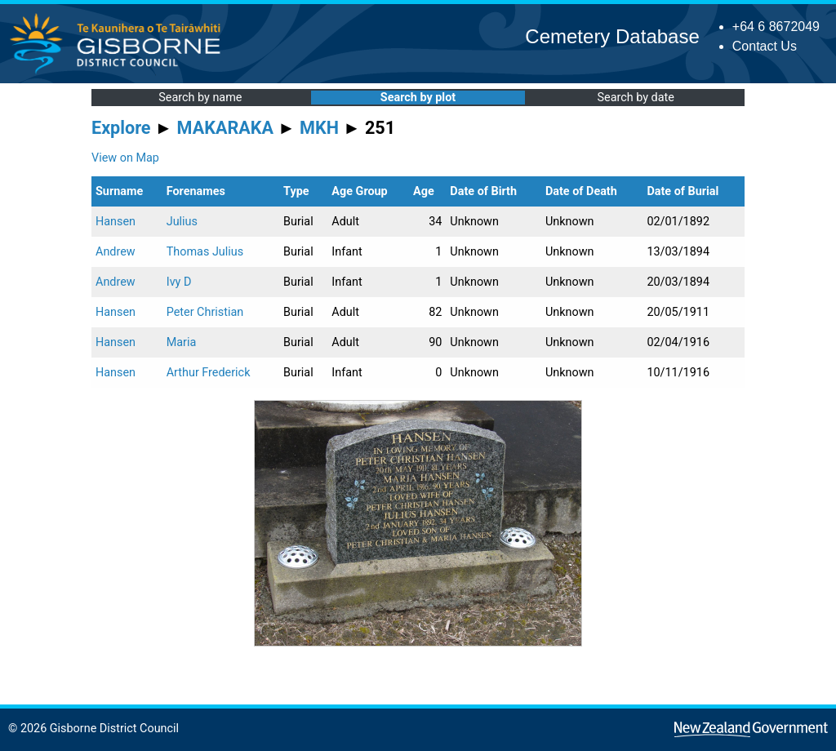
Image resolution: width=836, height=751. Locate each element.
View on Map (125, 158)
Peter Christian (205, 312)
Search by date (635, 97)
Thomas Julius (205, 252)
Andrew (116, 252)
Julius (182, 222)
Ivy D (179, 282)
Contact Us (764, 46)
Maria (182, 342)
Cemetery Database (612, 36)
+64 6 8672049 (776, 26)
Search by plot (418, 97)
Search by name (200, 97)
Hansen (116, 222)
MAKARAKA (225, 128)
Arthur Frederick (209, 373)
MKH (319, 128)
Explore (121, 128)
